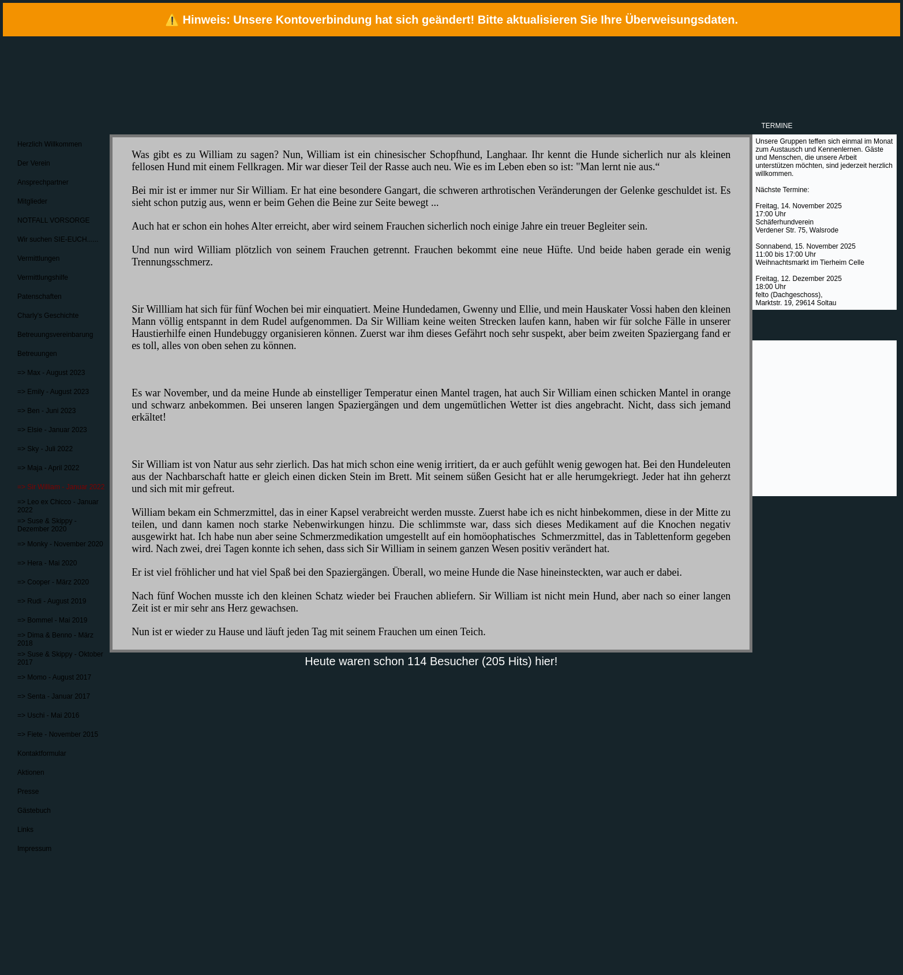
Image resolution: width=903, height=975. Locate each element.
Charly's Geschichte (47, 316)
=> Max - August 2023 (51, 373)
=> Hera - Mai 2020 (47, 563)
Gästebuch (34, 811)
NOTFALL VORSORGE (53, 220)
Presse (28, 791)
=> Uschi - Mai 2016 (48, 715)
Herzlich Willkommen (49, 144)
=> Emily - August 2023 (53, 392)
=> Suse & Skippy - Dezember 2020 (47, 525)
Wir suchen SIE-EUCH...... (58, 239)
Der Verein (33, 163)
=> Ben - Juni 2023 (46, 411)
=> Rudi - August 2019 (51, 601)
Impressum (34, 849)
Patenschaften (39, 296)
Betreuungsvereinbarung (55, 335)
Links (25, 830)
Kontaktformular (41, 753)
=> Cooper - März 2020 (53, 582)
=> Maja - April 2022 (48, 468)
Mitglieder (32, 201)
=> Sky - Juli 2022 (45, 449)
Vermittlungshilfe (42, 277)
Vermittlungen (38, 258)
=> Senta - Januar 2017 (53, 696)
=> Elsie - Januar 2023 (52, 430)
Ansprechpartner (43, 182)
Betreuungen (37, 354)
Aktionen (30, 772)
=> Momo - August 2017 (54, 677)
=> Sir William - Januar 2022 (60, 487)
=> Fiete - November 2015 (57, 734)
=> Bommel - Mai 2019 (52, 620)
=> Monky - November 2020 (60, 544)
